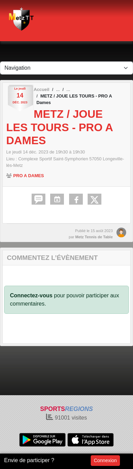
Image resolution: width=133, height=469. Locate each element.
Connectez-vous (31, 295)
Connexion (105, 460)
